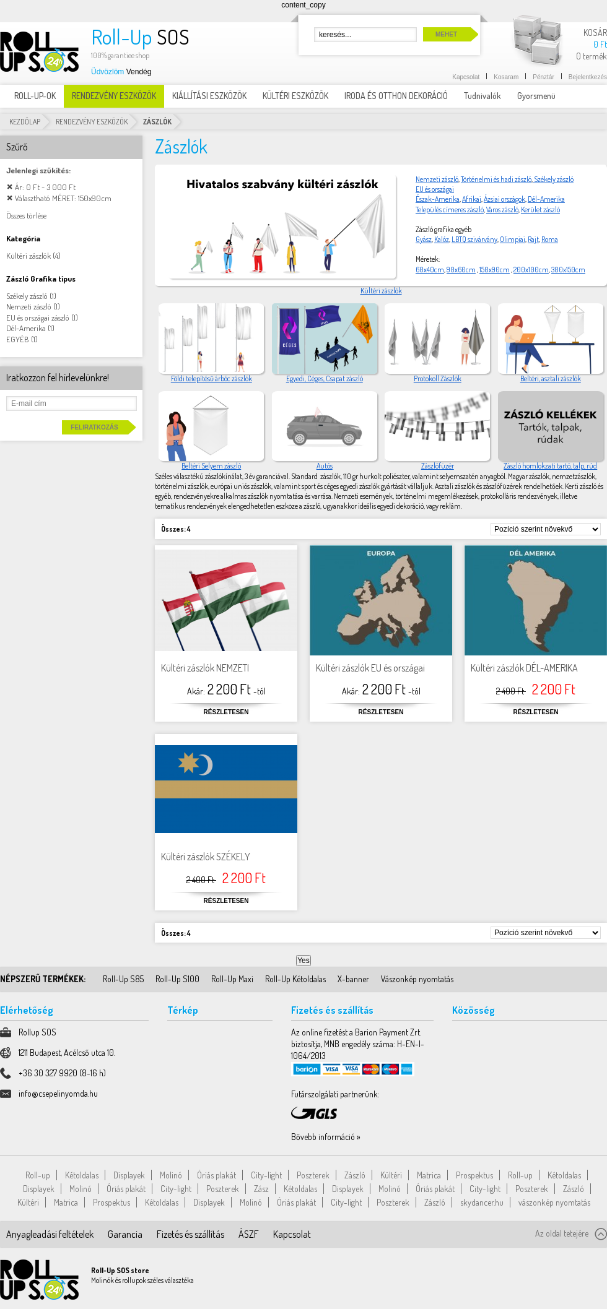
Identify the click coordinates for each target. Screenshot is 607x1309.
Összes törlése (26, 215)
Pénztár (543, 77)
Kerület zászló (540, 209)
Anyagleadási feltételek (50, 1234)
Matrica (429, 1175)
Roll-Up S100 (177, 979)
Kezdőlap (24, 121)
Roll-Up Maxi (232, 979)
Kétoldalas (81, 1175)
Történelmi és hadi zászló (496, 179)
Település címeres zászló (450, 209)
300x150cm (568, 269)
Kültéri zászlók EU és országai (370, 668)
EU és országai (435, 189)
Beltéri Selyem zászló (211, 465)
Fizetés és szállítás (190, 1234)
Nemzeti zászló (437, 179)
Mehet (446, 34)
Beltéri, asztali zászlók (550, 378)
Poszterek (313, 1175)
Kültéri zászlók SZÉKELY (205, 856)
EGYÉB (17, 339)
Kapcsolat (465, 77)
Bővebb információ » (325, 1136)
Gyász (424, 239)
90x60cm (461, 269)
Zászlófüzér (437, 465)
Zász (261, 1188)
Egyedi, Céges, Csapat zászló (324, 378)
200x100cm (531, 269)
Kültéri (391, 1175)
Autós (325, 465)
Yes (303, 960)
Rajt (533, 239)
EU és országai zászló (37, 317)
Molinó (171, 1175)
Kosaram (506, 77)
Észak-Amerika (438, 199)
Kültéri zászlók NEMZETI (205, 668)
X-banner (353, 979)
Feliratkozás (94, 427)
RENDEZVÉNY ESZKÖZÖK (92, 121)
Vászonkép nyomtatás (417, 979)
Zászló (354, 1175)
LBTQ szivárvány (474, 239)
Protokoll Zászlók (437, 378)
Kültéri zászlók (381, 290)
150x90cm (494, 269)
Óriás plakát (216, 1175)
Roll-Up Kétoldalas (295, 979)
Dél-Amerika (546, 199)
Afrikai (471, 199)
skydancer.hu (482, 1202)
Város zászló (502, 209)
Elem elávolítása (9, 186)
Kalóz (441, 239)
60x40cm (430, 269)
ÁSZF (248, 1234)
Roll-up (37, 1175)
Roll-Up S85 (123, 979)
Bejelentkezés (588, 77)
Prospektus (474, 1175)
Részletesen (226, 712)
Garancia (125, 1234)
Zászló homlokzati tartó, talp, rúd (550, 465)
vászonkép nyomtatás (554, 1202)
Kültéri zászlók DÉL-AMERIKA (524, 668)
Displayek (129, 1175)
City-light (266, 1175)
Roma (549, 239)
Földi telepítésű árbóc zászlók (211, 378)
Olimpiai (512, 239)
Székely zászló (553, 179)
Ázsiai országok (504, 199)
